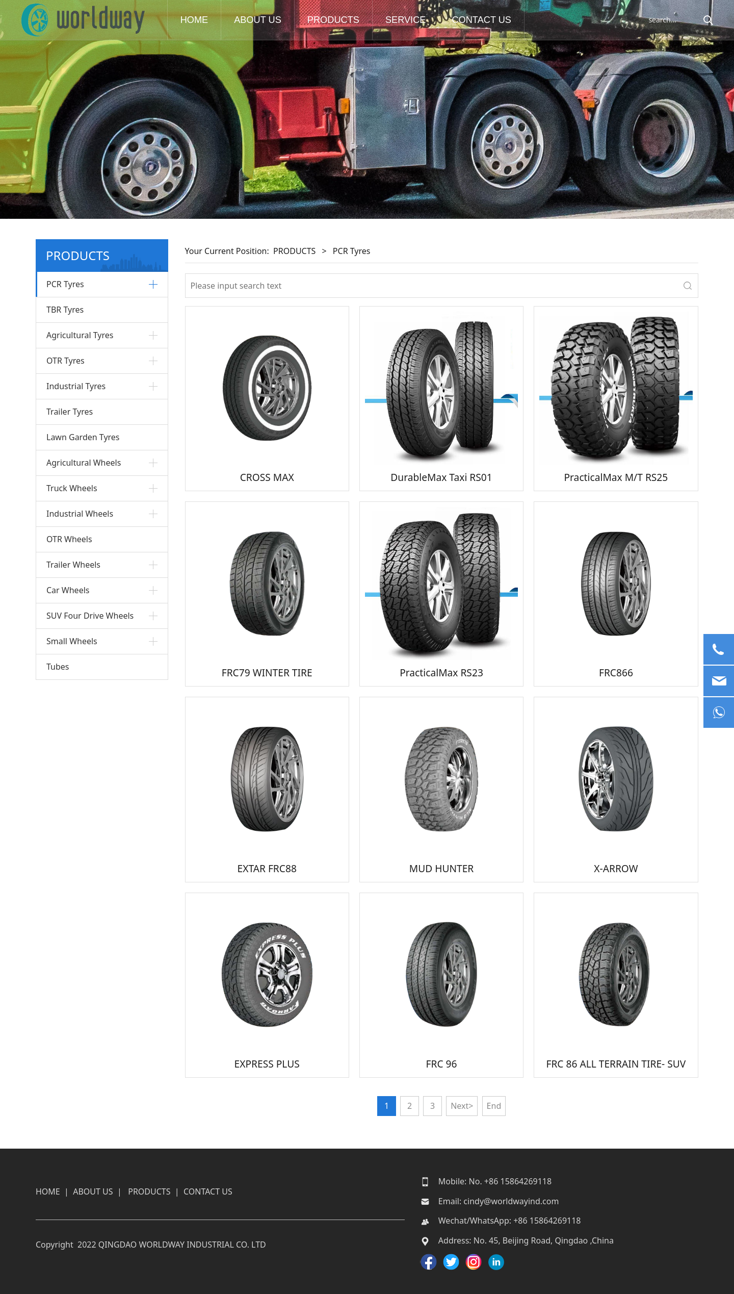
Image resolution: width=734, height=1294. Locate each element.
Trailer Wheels (73, 564)
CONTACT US (484, 20)
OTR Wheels (69, 539)
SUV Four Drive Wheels (90, 615)
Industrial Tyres (76, 386)
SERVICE (408, 20)
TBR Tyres (65, 309)
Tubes (57, 666)
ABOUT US (260, 20)
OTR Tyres (65, 360)
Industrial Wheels (79, 513)
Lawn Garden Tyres (83, 437)
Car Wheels (67, 590)
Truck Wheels (71, 488)
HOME (197, 20)
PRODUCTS (336, 20)
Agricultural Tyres (79, 335)
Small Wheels (71, 641)
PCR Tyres (65, 284)
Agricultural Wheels (83, 462)
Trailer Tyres (69, 411)
